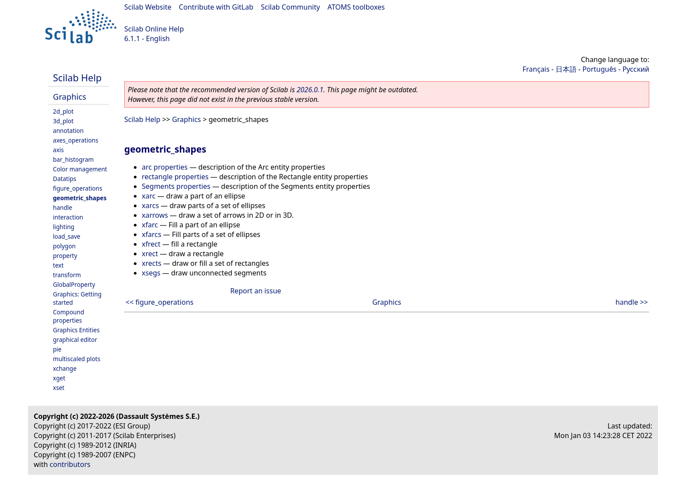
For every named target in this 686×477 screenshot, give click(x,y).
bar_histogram (73, 159)
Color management (80, 169)
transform (67, 275)
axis (58, 150)
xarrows (155, 215)
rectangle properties (175, 176)
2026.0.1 (310, 89)
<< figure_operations (159, 302)
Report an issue (255, 291)
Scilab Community (290, 7)
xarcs (150, 205)
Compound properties (68, 316)
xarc (148, 196)
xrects (151, 263)
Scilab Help (77, 77)
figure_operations (77, 188)
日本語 (566, 69)
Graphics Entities (76, 330)
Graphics (69, 96)
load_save (66, 236)
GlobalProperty (74, 284)
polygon (64, 246)
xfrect (151, 244)
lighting (63, 227)
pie (57, 349)
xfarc (150, 225)
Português (599, 69)
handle (62, 207)
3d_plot (63, 121)
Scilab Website (148, 7)
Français (536, 69)
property (65, 255)
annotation (68, 130)
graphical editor (75, 339)
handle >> (632, 302)
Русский (636, 69)
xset (58, 387)
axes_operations (75, 140)
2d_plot (63, 111)
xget (59, 378)
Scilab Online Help (154, 29)
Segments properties (176, 186)
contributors (70, 464)
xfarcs (151, 234)
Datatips (64, 178)
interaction (68, 217)
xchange (65, 368)
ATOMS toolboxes (356, 7)
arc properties (165, 167)
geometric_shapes (80, 198)
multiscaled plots (76, 359)
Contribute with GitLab (216, 7)
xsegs (151, 273)
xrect (150, 253)
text (58, 265)
